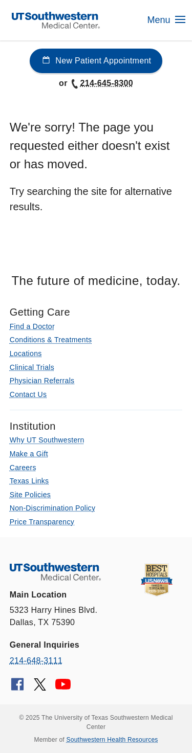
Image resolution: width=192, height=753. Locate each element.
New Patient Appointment (96, 60)
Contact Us (28, 394)
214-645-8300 (101, 83)
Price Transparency (42, 522)
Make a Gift (29, 454)
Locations (26, 353)
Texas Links (29, 481)
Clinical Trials (32, 367)
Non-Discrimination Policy (53, 508)
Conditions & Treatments (51, 340)
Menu (166, 20)
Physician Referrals (42, 380)
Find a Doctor (32, 326)
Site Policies (30, 495)
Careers (23, 467)
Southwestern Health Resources (112, 739)
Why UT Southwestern (47, 440)
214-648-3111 (36, 660)
